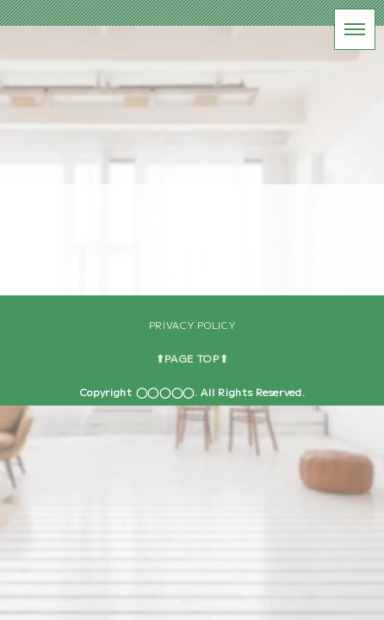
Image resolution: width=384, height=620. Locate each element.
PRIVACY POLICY (192, 539)
